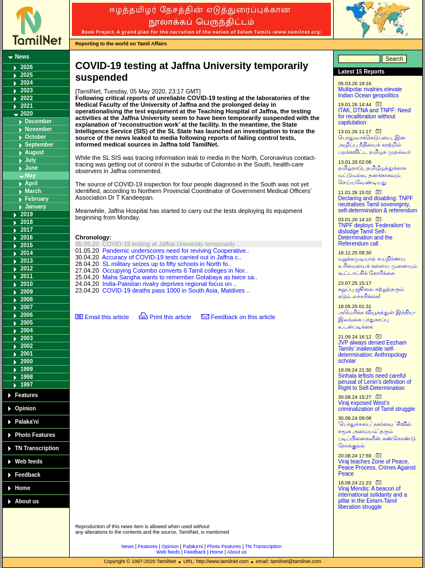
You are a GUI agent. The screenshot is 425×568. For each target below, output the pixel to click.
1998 (26, 377)
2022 (26, 98)
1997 (26, 385)
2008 (26, 299)
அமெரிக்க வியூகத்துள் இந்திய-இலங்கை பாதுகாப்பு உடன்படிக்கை (377, 319)
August (34, 152)
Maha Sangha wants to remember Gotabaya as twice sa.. (179, 277)
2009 (26, 292)
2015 (26, 245)
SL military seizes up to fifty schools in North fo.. (166, 263)
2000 (26, 361)
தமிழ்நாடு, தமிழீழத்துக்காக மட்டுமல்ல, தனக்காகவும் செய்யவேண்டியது (372, 175)
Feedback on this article (243, 317)
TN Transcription (37, 448)
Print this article (170, 317)
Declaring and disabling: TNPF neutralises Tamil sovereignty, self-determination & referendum (377, 204)
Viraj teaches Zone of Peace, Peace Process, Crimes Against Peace (377, 467)
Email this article (107, 317)
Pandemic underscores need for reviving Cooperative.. (175, 250)
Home (22, 488)
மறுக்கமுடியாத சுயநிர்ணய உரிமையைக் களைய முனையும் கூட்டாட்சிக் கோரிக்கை (377, 266)
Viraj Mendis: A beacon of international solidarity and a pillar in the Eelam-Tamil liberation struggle (372, 498)
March (33, 191)
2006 (26, 315)
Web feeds (29, 461)
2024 (26, 83)
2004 (26, 330)
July (30, 160)
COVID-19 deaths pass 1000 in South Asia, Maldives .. (176, 290)
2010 (26, 284)
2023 (26, 90)
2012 (26, 268)
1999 (26, 369)
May (30, 176)
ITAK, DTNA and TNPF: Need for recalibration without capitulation (374, 116)
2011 (26, 276)
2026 (26, 67)
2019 (26, 214)
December (38, 121)
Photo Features (35, 435)
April (31, 183)
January (35, 207)
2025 (26, 75)
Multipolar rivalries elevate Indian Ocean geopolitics (370, 92)
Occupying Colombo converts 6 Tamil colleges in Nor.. (175, 270)
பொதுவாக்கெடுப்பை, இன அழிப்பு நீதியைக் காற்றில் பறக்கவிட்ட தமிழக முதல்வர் (374, 144)
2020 (26, 114)
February (37, 199)
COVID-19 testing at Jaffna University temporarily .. (171, 244)
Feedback (27, 475)
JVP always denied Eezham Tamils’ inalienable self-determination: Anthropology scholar (372, 352)
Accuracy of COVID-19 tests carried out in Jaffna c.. (171, 257)
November (38, 129)
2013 (26, 261)
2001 (26, 354)
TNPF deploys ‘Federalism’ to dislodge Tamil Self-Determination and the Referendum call (374, 234)
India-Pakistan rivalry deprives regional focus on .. (169, 283)
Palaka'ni (27, 422)
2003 (26, 338)
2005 (26, 323)
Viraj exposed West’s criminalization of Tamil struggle (376, 406)
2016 (26, 238)
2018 (26, 222)
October (35, 137)
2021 (26, 106)
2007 (26, 307)
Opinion (25, 408)
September (39, 145)
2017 (26, 230)
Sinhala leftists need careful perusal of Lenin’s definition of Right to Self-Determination (374, 382)
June (31, 168)
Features (26, 395)
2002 (26, 346)
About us (27, 501)
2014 (26, 253)
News (22, 57)
